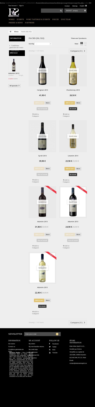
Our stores (15, 50)
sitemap (74, 6)
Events (20, 19)
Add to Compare (35, 115)
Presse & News (16, 23)
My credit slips (33, 349)
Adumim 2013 (13, 78)
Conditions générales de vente (16, 46)
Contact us (11, 346)
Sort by (31, 44)
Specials (13, 58)
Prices (55, 19)
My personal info (34, 355)
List (85, 44)
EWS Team (66, 19)
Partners (29, 23)
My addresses (33, 352)
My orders (32, 344)
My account (34, 341)
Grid (81, 44)
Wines (12, 19)
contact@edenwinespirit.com (79, 363)
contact (67, 6)
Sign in (21, 5)
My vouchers (33, 358)
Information (15, 38)
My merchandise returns (36, 346)
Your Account (12, 5)
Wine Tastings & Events (38, 19)
